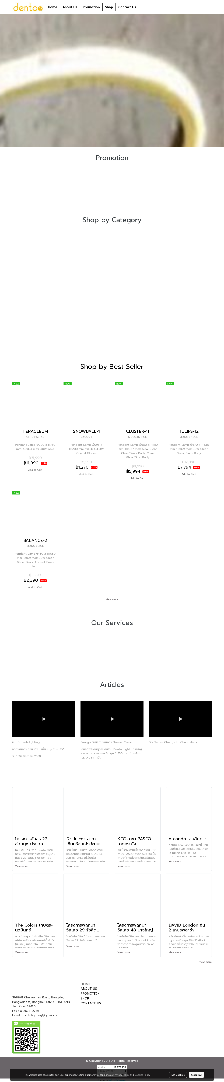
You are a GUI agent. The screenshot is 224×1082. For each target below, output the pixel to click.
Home (52, 7)
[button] (141, 7)
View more (22, 866)
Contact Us (127, 7)
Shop (109, 7)
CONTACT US (90, 1003)
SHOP (84, 998)
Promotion (91, 7)
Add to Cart (35, 470)
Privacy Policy (121, 1074)
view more (112, 599)
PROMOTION (90, 993)
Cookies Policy (142, 1074)
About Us (70, 7)
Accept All (196, 1074)
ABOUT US (88, 988)
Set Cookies (178, 1074)
